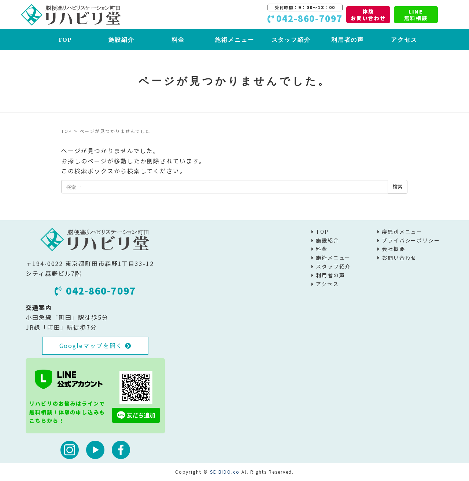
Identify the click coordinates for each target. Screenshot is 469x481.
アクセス (404, 40)
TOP (65, 40)
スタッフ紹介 (291, 40)
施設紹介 (121, 40)
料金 (178, 40)
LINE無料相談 (416, 15)
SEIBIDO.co (225, 472)
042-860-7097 (95, 290)
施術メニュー (234, 40)
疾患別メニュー (402, 231)
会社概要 (393, 248)
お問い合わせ (399, 257)
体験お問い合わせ (368, 15)
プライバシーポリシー (411, 240)
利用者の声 (347, 40)
